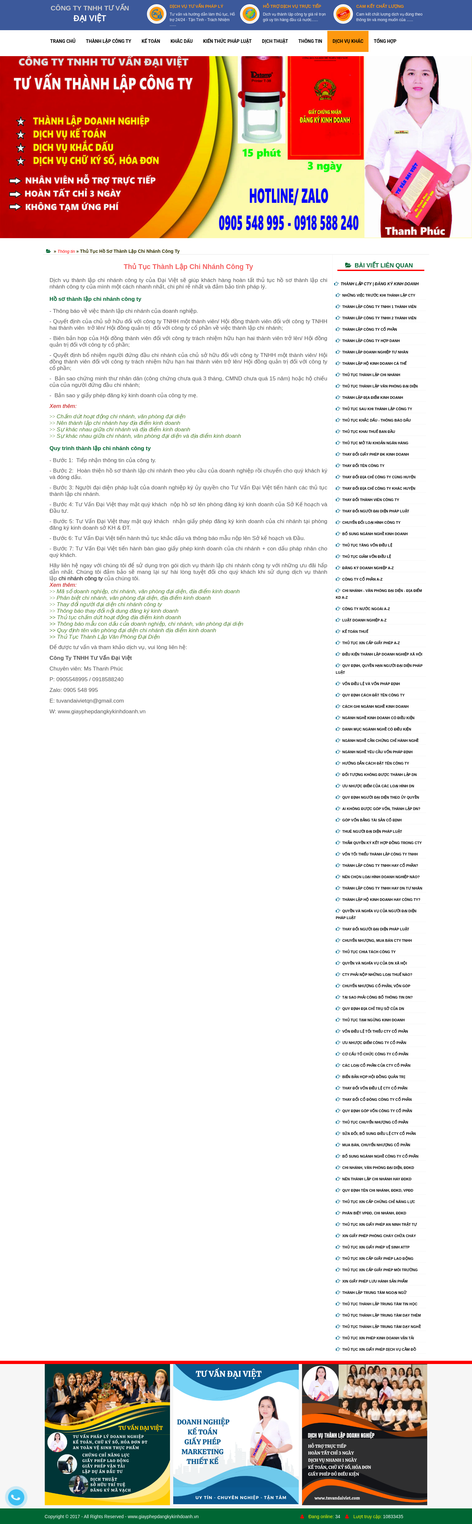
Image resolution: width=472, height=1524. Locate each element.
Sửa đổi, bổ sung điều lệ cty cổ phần (376, 1134)
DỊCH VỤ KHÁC (348, 41)
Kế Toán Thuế (352, 631)
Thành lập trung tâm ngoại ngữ (371, 1293)
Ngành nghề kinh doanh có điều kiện (375, 718)
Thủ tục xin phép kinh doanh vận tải (375, 1338)
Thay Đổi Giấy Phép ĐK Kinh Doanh (372, 454)
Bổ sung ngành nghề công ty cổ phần (377, 1156)
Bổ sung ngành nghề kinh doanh (372, 534)
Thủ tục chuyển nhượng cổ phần (372, 1122)
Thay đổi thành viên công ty (367, 500)
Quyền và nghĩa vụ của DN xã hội (371, 963)
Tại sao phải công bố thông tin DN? (374, 997)
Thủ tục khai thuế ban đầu (365, 432)
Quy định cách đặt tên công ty (370, 695)
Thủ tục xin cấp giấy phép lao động (374, 1258)
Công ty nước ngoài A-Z (363, 609)
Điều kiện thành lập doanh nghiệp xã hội (379, 654)
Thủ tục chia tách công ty (366, 952)
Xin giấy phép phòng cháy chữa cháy (376, 1236)
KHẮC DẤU (182, 41)
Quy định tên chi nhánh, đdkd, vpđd (374, 1190)
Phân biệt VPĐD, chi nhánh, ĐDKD (371, 1213)
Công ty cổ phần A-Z (359, 579)
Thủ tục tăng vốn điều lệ (364, 545)
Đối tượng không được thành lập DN (376, 775)
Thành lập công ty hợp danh (368, 341)
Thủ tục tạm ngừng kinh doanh (370, 1020)
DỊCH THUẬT (275, 41)
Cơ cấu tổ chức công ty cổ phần (372, 1054)
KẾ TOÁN (150, 41)
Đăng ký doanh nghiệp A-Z (365, 568)
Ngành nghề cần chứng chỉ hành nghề (377, 741)
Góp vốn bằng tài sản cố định (369, 820)
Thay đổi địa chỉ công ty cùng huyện (376, 477)
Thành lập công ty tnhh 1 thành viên (376, 307)
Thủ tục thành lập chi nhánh (368, 375)
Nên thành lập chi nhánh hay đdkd (373, 1179)
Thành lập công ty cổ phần (366, 329)
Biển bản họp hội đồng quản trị (370, 1077)
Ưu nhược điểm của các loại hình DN (375, 786)
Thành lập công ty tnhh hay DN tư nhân (379, 888)
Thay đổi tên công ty (360, 466)
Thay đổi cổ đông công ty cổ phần (374, 1099)
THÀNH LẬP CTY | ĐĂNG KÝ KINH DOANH (376, 284)
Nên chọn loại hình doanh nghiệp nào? (378, 877)
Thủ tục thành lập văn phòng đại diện (377, 386)
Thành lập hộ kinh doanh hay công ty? (378, 900)
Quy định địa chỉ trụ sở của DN (370, 1009)
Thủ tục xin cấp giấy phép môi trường (377, 1270)
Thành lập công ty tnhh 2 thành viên (376, 318)
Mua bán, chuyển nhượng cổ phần (373, 1145)
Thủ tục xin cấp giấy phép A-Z (368, 643)
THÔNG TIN (310, 41)
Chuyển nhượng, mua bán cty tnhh (374, 940)
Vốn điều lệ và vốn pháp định (368, 684)
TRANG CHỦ (63, 41)
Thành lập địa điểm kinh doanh (369, 397)
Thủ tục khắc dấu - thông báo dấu (373, 420)
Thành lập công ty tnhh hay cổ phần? (377, 865)
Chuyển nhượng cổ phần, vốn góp (373, 986)
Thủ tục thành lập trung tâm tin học (377, 1304)
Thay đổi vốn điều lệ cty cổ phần (371, 1088)
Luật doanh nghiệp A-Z (361, 620)
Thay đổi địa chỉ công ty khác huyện (375, 488)
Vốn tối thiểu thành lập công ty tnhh (377, 854)
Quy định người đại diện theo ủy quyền (377, 797)
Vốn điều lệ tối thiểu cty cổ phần (372, 1031)
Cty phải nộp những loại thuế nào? (374, 975)
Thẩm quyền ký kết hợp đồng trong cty (379, 843)
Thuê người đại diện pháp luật (369, 831)
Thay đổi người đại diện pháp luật (372, 511)
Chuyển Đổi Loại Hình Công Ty (368, 522)
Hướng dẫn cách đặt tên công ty (372, 763)
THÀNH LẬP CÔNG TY (108, 41)
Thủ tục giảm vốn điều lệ (363, 557)
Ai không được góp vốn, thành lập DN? (378, 809)
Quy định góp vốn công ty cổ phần (374, 1111)
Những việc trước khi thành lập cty (375, 295)
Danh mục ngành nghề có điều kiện (373, 729)
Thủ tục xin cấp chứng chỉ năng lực (375, 1202)
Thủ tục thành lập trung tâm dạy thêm (378, 1315)
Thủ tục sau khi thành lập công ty (374, 409)
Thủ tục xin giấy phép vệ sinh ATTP (373, 1247)
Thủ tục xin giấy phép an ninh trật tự (376, 1224)
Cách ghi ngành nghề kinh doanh (372, 706)
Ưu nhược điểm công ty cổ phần (371, 1043)
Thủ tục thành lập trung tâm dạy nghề (378, 1327)
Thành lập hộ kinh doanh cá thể (371, 363)
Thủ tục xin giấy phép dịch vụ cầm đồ (376, 1349)
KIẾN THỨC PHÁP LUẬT (227, 41)
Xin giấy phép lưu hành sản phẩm (371, 1281)
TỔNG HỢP (385, 41)
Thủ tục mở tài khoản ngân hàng (372, 443)
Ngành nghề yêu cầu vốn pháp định (374, 752)
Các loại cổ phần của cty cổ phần (373, 1065)
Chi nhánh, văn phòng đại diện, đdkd (375, 1168)
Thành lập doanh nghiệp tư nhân (372, 352)
